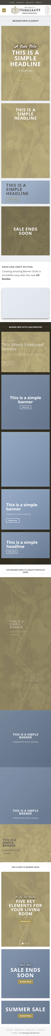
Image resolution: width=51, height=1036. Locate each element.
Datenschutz (30, 2)
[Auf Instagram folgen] (47, 12)
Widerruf (39, 2)
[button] (4, 10)
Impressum (20, 2)
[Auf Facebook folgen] (47, 8)
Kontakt (12, 2)
